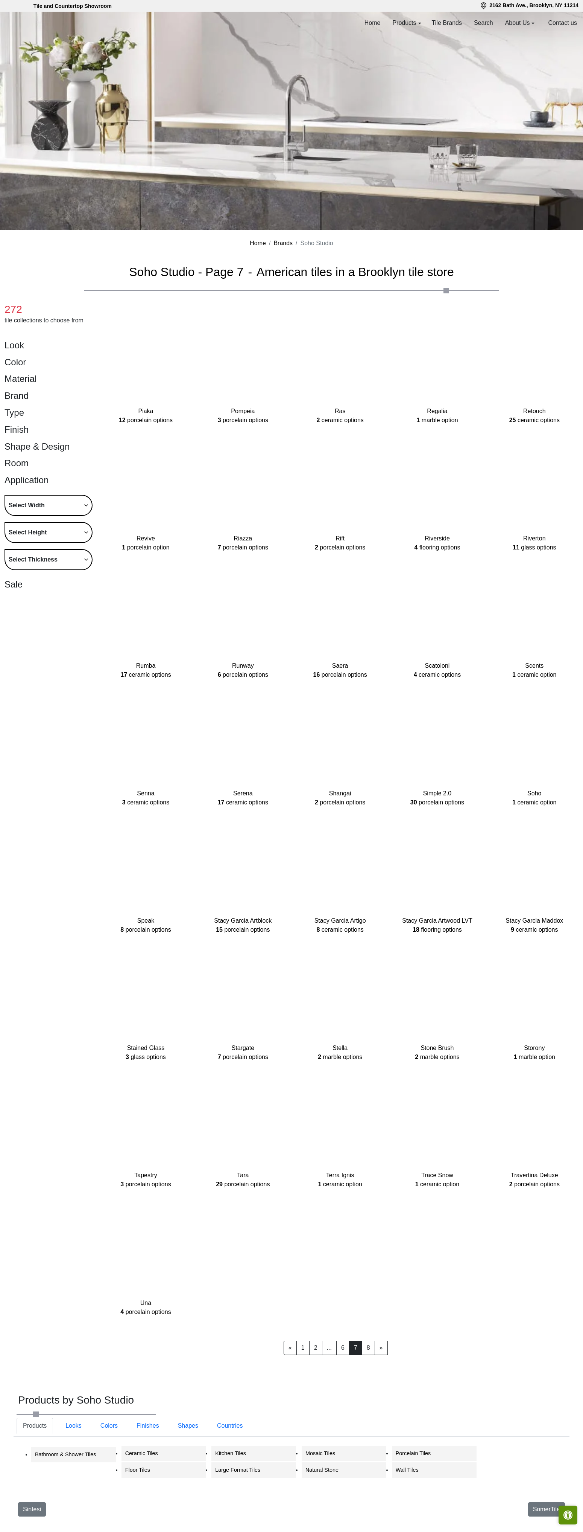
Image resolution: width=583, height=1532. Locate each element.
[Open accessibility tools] (568, 1515)
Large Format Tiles (237, 1504)
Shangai (340, 831)
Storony (534, 1086)
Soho (534, 831)
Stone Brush (437, 1086)
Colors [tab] (109, 1459)
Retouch (534, 449)
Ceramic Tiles (141, 1487)
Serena (243, 831)
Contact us (562, 23)
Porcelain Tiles (413, 1487)
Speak (145, 959)
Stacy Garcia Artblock (243, 959)
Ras (339, 449)
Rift (340, 576)
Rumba (145, 704)
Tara (243, 1213)
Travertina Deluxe (534, 1213)
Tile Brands (447, 23)
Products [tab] (35, 1459)
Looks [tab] (73, 1459)
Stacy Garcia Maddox (534, 959)
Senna (145, 831)
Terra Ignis (340, 1213)
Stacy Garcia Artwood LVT (437, 959)
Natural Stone (322, 1504)
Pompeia (243, 449)
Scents (534, 704)
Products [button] (404, 23)
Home (372, 23)
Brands (283, 277)
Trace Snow (437, 1213)
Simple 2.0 (437, 831)
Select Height (28, 566)
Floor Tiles (137, 1504)
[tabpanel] (291, 1496)
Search (483, 23)
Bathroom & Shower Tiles (65, 1488)
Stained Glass (146, 1086)
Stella (340, 1086)
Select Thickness (33, 593)
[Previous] (290, 1382)
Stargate (243, 1086)
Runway (243, 704)
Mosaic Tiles (320, 1487)
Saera (340, 704)
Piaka (146, 449)
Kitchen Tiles (230, 1487)
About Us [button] (517, 23)
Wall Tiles (407, 1504)
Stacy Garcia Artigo (340, 959)
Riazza (243, 576)
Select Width (27, 539)
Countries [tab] (230, 1459)
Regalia (437, 449)
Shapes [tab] (188, 1459)
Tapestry (145, 1213)
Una (145, 1341)
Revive (145, 576)
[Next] (381, 1382)
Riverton (534, 576)
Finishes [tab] (148, 1459)
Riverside (437, 576)
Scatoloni (437, 704)
